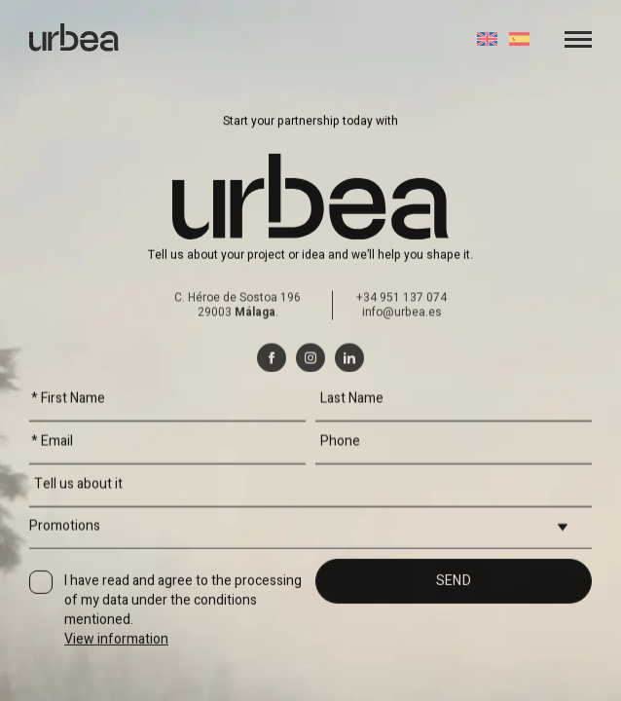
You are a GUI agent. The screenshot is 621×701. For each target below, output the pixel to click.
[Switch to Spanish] (519, 39)
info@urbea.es (402, 381)
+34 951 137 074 (401, 367)
